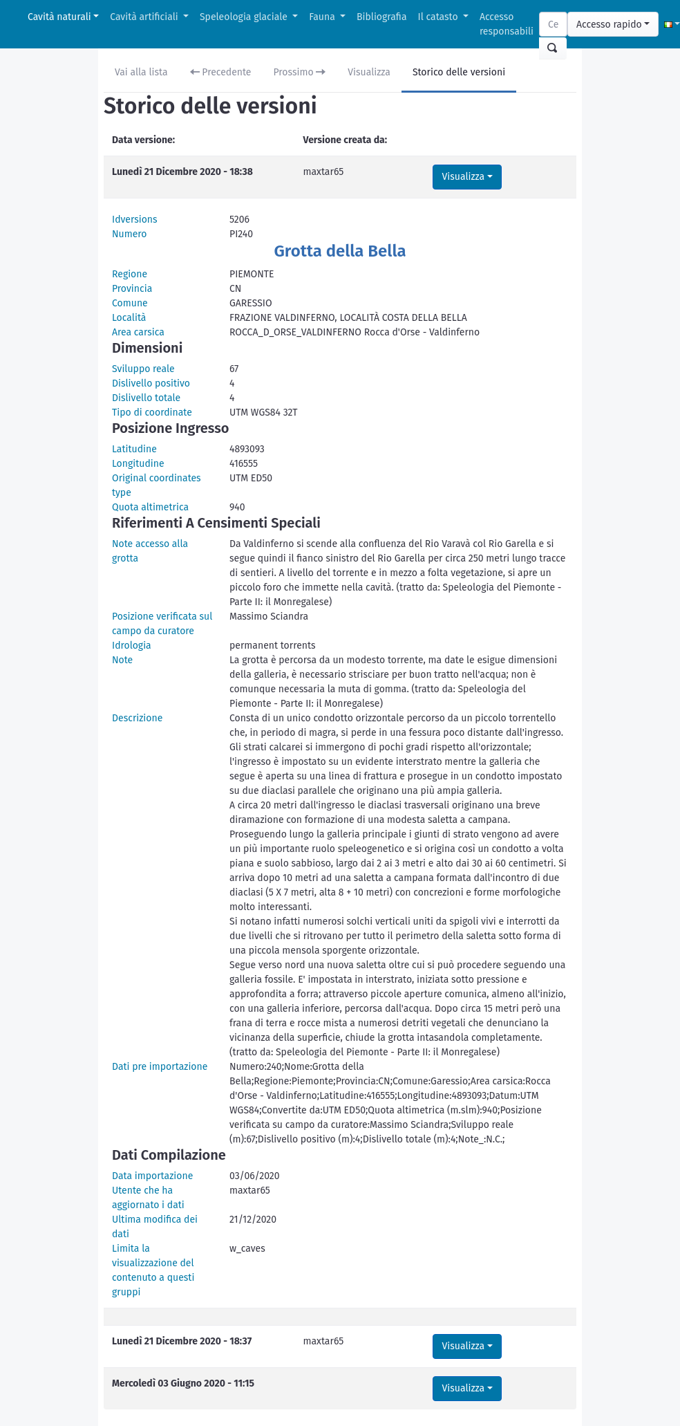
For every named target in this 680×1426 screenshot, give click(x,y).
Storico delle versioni (459, 72)
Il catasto (439, 17)
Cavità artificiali (145, 17)
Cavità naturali (59, 17)
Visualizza (369, 72)
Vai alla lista (141, 72)
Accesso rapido (609, 24)
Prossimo (300, 72)
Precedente (221, 72)
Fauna (323, 17)
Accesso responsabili (506, 24)
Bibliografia (381, 17)
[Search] (553, 24)
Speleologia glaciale (245, 17)
